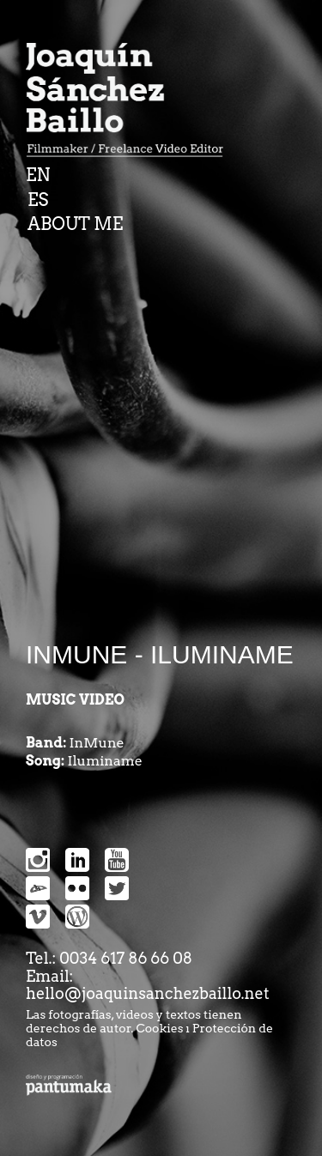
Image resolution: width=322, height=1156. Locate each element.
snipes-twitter (117, 888)
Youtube (117, 860)
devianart (38, 888)
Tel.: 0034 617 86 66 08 (109, 958)
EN (38, 175)
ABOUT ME (75, 224)
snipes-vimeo (38, 917)
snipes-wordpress (77, 917)
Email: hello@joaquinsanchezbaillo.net (148, 985)
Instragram (38, 860)
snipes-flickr (77, 888)
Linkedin (77, 860)
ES (37, 200)
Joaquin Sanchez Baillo (130, 103)
